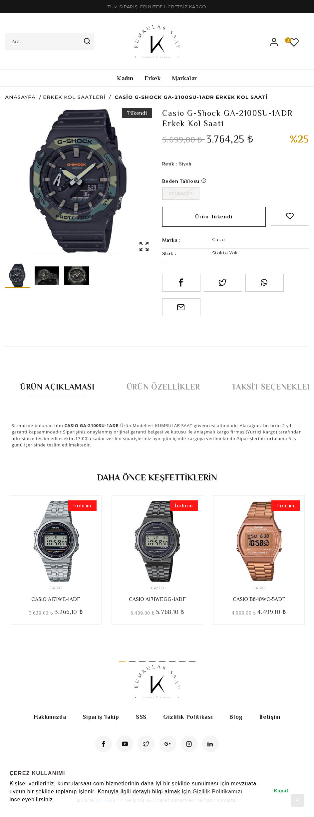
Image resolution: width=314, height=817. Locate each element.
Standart (181, 193)
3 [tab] (142, 661)
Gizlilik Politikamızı (217, 791)
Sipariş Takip (101, 716)
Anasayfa (20, 97)
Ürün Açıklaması (57, 386)
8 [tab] (192, 661)
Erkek (152, 78)
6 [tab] (172, 661)
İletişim (269, 716)
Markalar (184, 78)
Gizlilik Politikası (187, 716)
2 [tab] (132, 661)
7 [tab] (182, 661)
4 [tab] (152, 661)
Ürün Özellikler (163, 386)
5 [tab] (162, 661)
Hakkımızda (50, 716)
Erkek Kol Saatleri (74, 97)
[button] (11, 808)
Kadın (125, 78)
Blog (236, 716)
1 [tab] (122, 661)
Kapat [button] (281, 790)
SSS (141, 716)
